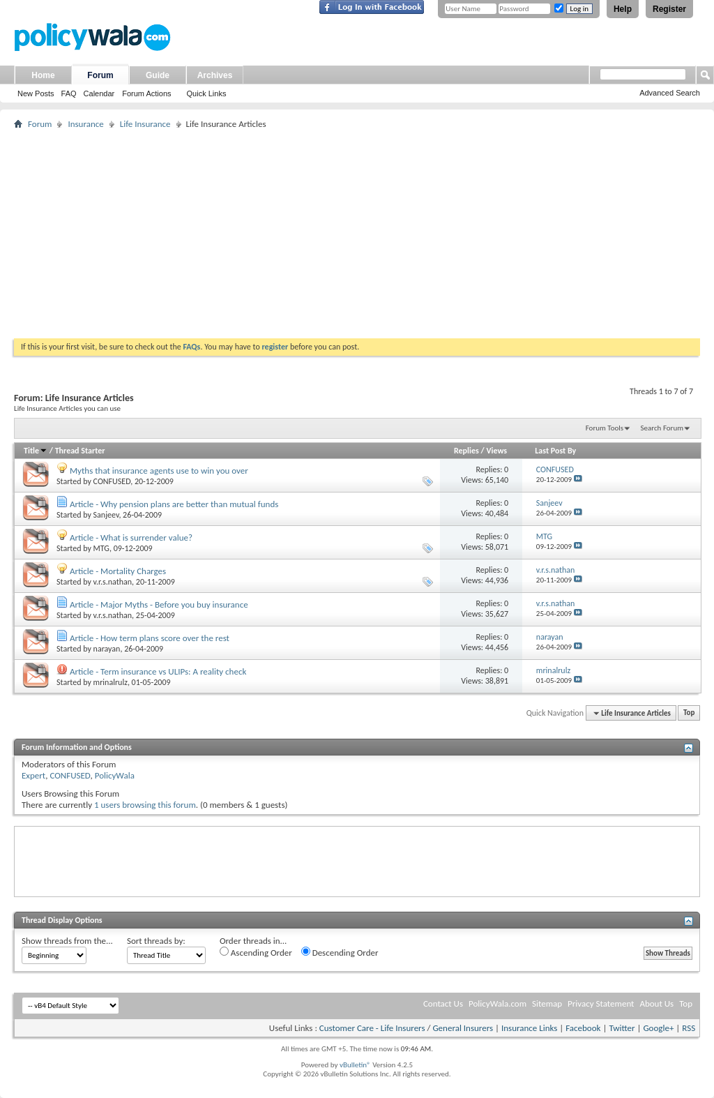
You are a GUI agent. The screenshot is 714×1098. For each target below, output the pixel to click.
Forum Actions (146, 93)
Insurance (85, 124)
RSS (688, 1028)
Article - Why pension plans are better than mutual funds (174, 504)
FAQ (69, 93)
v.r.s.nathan (112, 582)
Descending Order (340, 952)
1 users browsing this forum (145, 804)
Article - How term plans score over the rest (149, 638)
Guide (157, 75)
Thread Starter (80, 451)
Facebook (582, 1028)
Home (42, 75)
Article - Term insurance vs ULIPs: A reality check (158, 671)
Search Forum (662, 428)
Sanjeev (106, 515)
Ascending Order (256, 952)
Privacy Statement (601, 1003)
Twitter (622, 1028)
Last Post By (555, 451)
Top (688, 713)
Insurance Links (529, 1028)
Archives (215, 75)
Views (496, 451)
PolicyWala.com (497, 1003)
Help (623, 9)
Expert (33, 775)
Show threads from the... (67, 940)
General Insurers (462, 1028)
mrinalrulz (110, 682)
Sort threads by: (156, 940)
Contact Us (443, 1003)
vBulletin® (355, 1064)
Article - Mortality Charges (118, 571)
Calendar (99, 93)
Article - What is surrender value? (131, 537)
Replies (466, 451)
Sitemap (547, 1003)
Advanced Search (669, 93)
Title (35, 451)
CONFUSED (112, 481)
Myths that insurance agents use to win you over (159, 470)
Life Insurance (145, 124)
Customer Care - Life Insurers (372, 1028)
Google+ (658, 1028)
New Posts (35, 93)
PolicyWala (115, 775)
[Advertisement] (357, 233)
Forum (100, 75)
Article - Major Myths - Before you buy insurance (159, 604)
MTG (101, 548)
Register (669, 9)
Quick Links (207, 93)
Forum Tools (604, 428)
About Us (656, 1003)
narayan (107, 649)
